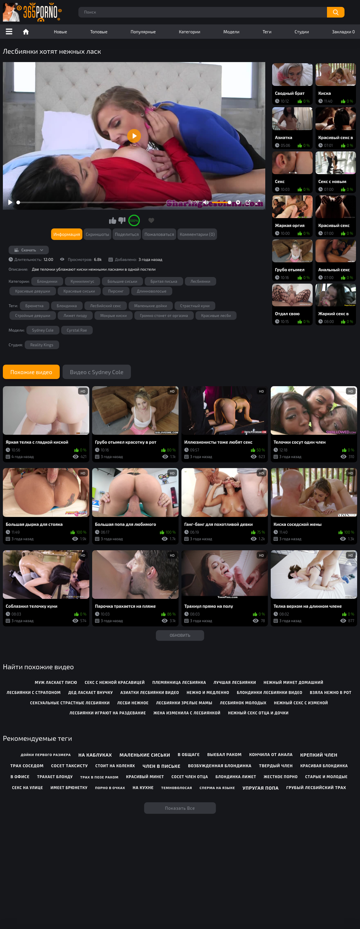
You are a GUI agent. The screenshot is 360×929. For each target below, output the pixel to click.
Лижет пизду (75, 315)
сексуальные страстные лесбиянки (70, 703)
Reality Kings (41, 345)
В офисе (20, 776)
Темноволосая (176, 788)
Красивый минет (145, 776)
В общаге (189, 754)
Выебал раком (224, 754)
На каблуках (95, 754)
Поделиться (127, 234)
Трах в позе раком (99, 777)
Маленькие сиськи (144, 754)
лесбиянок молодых (243, 703)
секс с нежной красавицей (115, 682)
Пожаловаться (159, 234)
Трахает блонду (55, 776)
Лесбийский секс (105, 305)
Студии (302, 31)
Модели (231, 31)
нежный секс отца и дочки (258, 713)
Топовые (98, 31)
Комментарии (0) (197, 234)
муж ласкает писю (56, 682)
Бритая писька (163, 281)
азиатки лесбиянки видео (149, 692)
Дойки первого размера (46, 755)
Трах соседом (27, 765)
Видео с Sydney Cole (96, 371)
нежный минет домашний (293, 682)
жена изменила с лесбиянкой (187, 713)
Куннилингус (82, 281)
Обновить (180, 635)
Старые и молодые (326, 776)
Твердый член (276, 765)
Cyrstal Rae (77, 330)
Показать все (180, 808)
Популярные (143, 31)
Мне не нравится (121, 220)
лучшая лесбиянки (235, 682)
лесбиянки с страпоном (34, 692)
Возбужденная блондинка (219, 765)
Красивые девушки (32, 291)
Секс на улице (27, 787)
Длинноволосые (152, 291)
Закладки (343, 31)
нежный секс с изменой (301, 703)
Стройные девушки (32, 315)
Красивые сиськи (79, 291)
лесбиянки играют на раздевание (107, 713)
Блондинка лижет (236, 776)
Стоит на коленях (115, 765)
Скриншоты (97, 234)
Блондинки (47, 281)
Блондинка (67, 305)
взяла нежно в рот (331, 692)
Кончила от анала (271, 754)
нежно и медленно (208, 692)
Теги (267, 31)
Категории (189, 31)
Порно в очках (110, 788)
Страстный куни (195, 305)
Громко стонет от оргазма (164, 315)
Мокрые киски (113, 315)
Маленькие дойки (150, 305)
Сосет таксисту (69, 765)
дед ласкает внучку (90, 692)
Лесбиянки (200, 281)
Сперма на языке (217, 788)
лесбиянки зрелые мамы (184, 703)
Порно (26, 31)
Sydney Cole (43, 330)
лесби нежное (133, 703)
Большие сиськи (123, 281)
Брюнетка (35, 305)
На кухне (143, 787)
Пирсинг (116, 291)
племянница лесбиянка (179, 682)
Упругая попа (261, 787)
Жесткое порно (281, 776)
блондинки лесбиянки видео (269, 692)
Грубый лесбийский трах (316, 787)
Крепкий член (319, 754)
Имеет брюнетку (69, 787)
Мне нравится (113, 220)
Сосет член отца (190, 776)
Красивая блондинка (324, 765)
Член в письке (162, 766)
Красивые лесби (216, 315)
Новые (60, 31)
